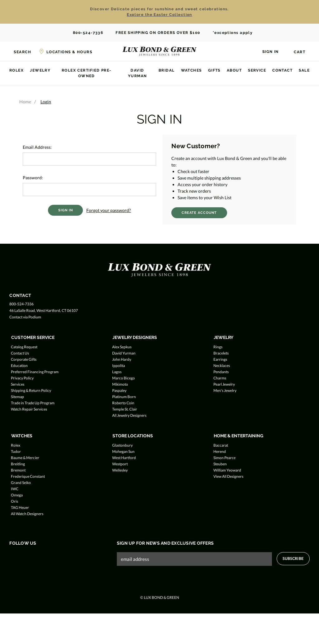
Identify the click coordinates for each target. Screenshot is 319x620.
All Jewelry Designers (129, 415)
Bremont (18, 470)
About (234, 70)
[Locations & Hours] (65, 51)
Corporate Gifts (23, 359)
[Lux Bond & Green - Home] (159, 51)
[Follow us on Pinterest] (49, 556)
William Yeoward (227, 470)
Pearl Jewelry (224, 384)
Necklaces (221, 365)
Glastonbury (122, 445)
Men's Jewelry (224, 390)
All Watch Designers (27, 513)
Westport (120, 464)
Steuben (220, 464)
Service (257, 70)
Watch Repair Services (29, 409)
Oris (14, 501)
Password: (33, 177)
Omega (17, 495)
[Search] (18, 51)
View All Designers (228, 476)
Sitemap (17, 396)
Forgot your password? (108, 210)
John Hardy (121, 359)
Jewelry (40, 70)
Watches (191, 70)
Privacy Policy (22, 378)
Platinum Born (124, 396)
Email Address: (37, 147)
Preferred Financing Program (35, 371)
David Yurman (137, 73)
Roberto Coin (123, 403)
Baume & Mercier (25, 457)
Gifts (214, 70)
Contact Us (20, 353)
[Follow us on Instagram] (37, 556)
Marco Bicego (123, 378)
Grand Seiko (21, 482)
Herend (219, 451)
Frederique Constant (28, 476)
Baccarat (220, 445)
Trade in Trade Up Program (33, 403)
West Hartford (124, 457)
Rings (217, 347)
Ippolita (118, 365)
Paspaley (119, 390)
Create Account (199, 213)
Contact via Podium (25, 317)
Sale (304, 70)
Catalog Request (24, 347)
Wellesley (120, 470)
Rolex (16, 70)
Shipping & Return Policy (31, 390)
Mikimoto (120, 384)
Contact (282, 70)
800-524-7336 (84, 33)
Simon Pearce (224, 457)
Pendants (221, 371)
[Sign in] (267, 51)
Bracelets (221, 353)
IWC (14, 488)
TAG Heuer (20, 507)
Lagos (116, 371)
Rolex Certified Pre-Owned (87, 73)
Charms (219, 378)
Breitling (18, 464)
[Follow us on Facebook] (13, 556)
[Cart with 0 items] (295, 52)
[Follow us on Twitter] (25, 556)
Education (19, 365)
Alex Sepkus (121, 347)
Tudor (16, 451)
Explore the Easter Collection (159, 14)
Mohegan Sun (123, 451)
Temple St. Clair (124, 409)
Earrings (220, 359)
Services (17, 384)
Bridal (167, 70)
